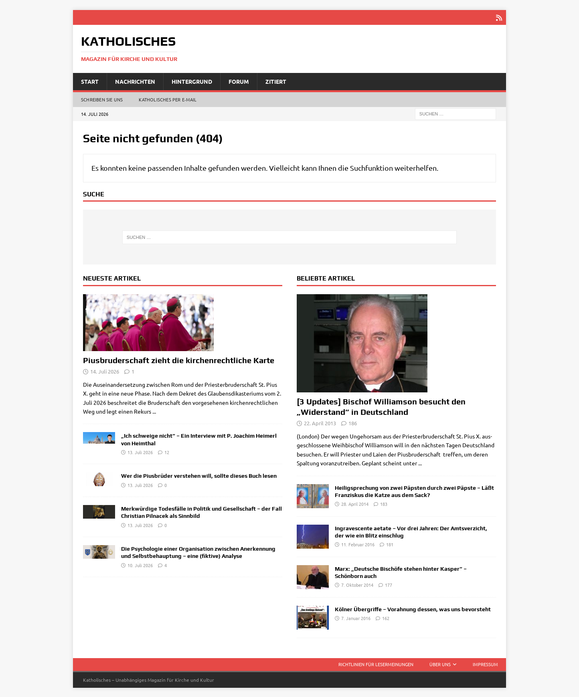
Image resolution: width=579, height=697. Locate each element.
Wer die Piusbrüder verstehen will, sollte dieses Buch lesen (199, 475)
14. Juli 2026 (104, 370)
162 (385, 617)
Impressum (485, 663)
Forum (239, 80)
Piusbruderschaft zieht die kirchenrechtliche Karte (178, 359)
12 (166, 451)
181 (389, 543)
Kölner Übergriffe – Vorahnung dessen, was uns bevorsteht (413, 608)
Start (90, 80)
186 (352, 422)
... (154, 410)
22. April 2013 (320, 422)
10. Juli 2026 (140, 564)
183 (383, 503)
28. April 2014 (354, 503)
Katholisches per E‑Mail (167, 98)
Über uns (440, 663)
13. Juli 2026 (140, 451)
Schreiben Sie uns (102, 98)
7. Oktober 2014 (357, 584)
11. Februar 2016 (358, 543)
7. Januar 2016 (355, 617)
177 (388, 584)
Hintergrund (192, 80)
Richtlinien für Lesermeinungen (375, 663)
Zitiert (275, 80)
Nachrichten (135, 80)
